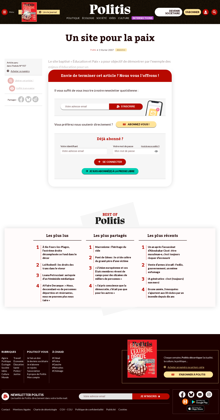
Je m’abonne (32, 367)
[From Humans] (185, 402)
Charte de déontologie (45, 409)
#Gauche (54, 364)
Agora (4, 358)
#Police (53, 361)
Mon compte (32, 380)
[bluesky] (190, 394)
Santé (15, 367)
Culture (123, 18)
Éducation (17, 364)
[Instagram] (210, 394)
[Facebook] (181, 394)
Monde (5, 377)
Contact (6, 409)
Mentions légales (22, 409)
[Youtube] (200, 394)
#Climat (53, 358)
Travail (16, 358)
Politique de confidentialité (90, 409)
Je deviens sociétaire (36, 364)
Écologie (88, 18)
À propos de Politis (35, 377)
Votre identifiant (69, 146)
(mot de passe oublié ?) (150, 146)
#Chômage (55, 371)
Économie (17, 361)
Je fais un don (32, 361)
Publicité (112, 409)
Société (102, 18)
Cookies (124, 409)
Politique (73, 18)
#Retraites (55, 367)
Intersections (142, 18)
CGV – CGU (67, 409)
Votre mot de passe (123, 146)
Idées (112, 18)
